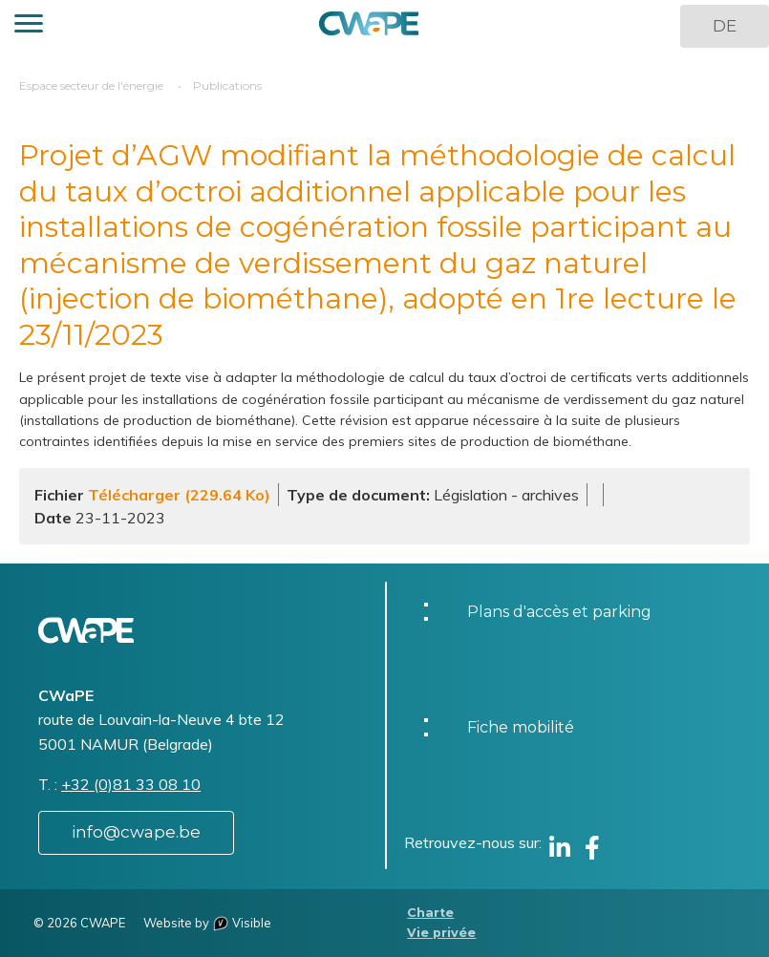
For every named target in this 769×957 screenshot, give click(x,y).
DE (725, 25)
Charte (430, 912)
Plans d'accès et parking (559, 612)
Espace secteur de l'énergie (91, 85)
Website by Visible (207, 922)
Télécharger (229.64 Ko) (179, 494)
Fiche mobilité (520, 727)
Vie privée (441, 932)
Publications (227, 85)
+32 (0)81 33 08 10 (131, 784)
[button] (28, 26)
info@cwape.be (136, 831)
